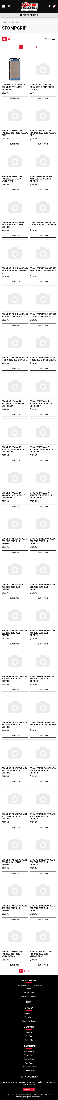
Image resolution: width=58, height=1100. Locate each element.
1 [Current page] (21, 47)
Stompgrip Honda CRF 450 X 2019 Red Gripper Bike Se (15, 315)
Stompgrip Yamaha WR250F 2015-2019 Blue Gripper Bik (13, 449)
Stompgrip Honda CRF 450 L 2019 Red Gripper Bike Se (43, 315)
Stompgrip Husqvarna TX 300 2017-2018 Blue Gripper (43, 908)
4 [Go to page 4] (32, 47)
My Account (29, 1013)
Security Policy (29, 1071)
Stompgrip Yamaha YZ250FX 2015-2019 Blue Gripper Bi (41, 449)
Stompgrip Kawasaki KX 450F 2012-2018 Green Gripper (42, 178)
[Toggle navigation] (3, 6)
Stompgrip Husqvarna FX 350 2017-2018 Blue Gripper (14, 724)
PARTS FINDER (29, 15)
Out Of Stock (15, 98)
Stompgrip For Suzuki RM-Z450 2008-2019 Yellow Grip (43, 132)
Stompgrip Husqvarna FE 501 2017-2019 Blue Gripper (14, 678)
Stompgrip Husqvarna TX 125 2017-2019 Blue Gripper (14, 908)
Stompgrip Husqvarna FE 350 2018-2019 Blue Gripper (14, 632)
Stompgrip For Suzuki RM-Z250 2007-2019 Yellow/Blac (13, 954)
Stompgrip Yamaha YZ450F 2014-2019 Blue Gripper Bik (41, 403)
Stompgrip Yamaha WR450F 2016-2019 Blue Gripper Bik (41, 495)
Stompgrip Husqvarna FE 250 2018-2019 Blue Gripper (42, 587)
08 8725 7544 (29, 992)
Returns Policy (29, 1059)
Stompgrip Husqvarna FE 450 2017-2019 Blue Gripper (42, 632)
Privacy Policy (29, 1055)
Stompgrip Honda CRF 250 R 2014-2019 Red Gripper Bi (15, 359)
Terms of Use (29, 1051)
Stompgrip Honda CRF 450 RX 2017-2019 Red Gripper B (15, 270)
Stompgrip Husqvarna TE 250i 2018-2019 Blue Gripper (14, 862)
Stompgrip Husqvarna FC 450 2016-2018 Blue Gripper (14, 587)
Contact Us (29, 1040)
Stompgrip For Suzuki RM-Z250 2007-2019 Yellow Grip (15, 132)
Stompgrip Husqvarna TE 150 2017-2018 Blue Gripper (14, 816)
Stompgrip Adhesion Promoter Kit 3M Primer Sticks (42, 87)
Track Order (29, 1017)
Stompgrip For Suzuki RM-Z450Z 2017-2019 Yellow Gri (13, 178)
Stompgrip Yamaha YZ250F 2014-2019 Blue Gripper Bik (13, 403)
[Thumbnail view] (4, 39)
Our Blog (29, 1036)
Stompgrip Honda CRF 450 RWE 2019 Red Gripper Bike (43, 269)
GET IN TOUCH (29, 1089)
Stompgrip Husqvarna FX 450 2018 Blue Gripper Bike (43, 723)
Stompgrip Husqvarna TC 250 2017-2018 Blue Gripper (43, 770)
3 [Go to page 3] (28, 971)
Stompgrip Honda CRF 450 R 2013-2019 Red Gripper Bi (43, 223)
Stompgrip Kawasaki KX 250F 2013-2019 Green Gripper (14, 224)
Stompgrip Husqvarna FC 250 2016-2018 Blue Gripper (14, 541)
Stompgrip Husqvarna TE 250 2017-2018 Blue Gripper (42, 816)
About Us (29, 1032)
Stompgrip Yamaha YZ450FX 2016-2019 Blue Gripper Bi (13, 495)
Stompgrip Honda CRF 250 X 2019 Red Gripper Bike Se (43, 359)
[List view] (9, 39)
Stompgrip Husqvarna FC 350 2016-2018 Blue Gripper (43, 541)
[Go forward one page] (37, 47)
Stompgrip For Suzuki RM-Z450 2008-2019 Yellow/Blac (41, 954)
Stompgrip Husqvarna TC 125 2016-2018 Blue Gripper (15, 770)
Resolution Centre (29, 1021)
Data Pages (29, 1063)
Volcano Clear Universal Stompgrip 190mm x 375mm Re (15, 87)
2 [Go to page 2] (24, 971)
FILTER (50, 39)
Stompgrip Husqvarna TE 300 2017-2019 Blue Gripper (42, 862)
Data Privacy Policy (29, 1067)
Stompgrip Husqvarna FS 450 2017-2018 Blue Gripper (42, 678)
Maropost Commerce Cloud (33, 1097)
